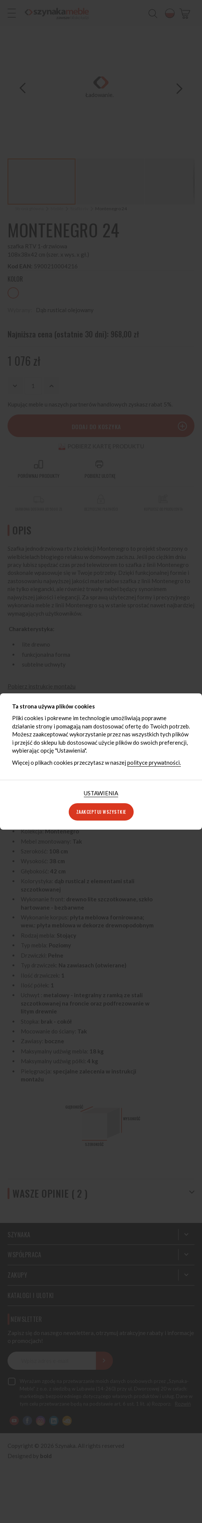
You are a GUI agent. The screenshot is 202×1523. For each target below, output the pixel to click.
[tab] (101, 793)
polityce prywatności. (154, 762)
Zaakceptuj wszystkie (101, 811)
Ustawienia (101, 793)
